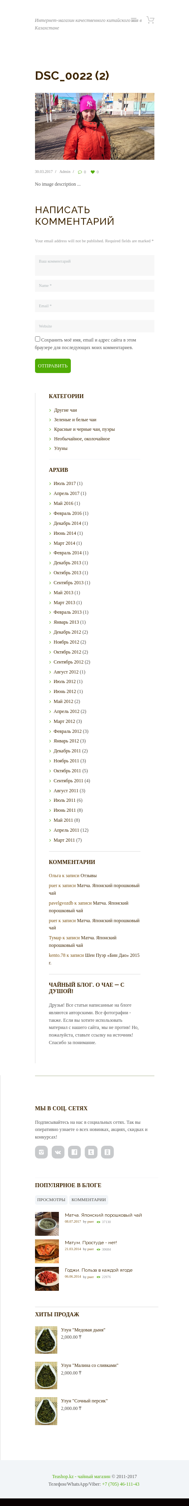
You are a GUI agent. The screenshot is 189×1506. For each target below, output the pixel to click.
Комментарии (89, 1199)
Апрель (67, 493)
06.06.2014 (73, 1277)
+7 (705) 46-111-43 (120, 1484)
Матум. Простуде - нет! (91, 1242)
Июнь (65, 533)
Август (66, 672)
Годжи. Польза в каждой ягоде (98, 1270)
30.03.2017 (44, 171)
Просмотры (51, 1199)
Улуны (61, 448)
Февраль (68, 513)
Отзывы (89, 875)
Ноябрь (67, 642)
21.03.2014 (73, 1249)
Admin (64, 171)
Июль (65, 483)
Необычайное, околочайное (82, 439)
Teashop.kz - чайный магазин (81, 1476)
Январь (66, 622)
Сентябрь (69, 582)
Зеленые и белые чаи (75, 419)
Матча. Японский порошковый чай (103, 1215)
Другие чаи (65, 410)
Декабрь (67, 523)
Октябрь (68, 572)
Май (63, 503)
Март (64, 543)
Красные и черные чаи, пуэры (84, 429)
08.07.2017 (73, 1221)
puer (91, 1221)
